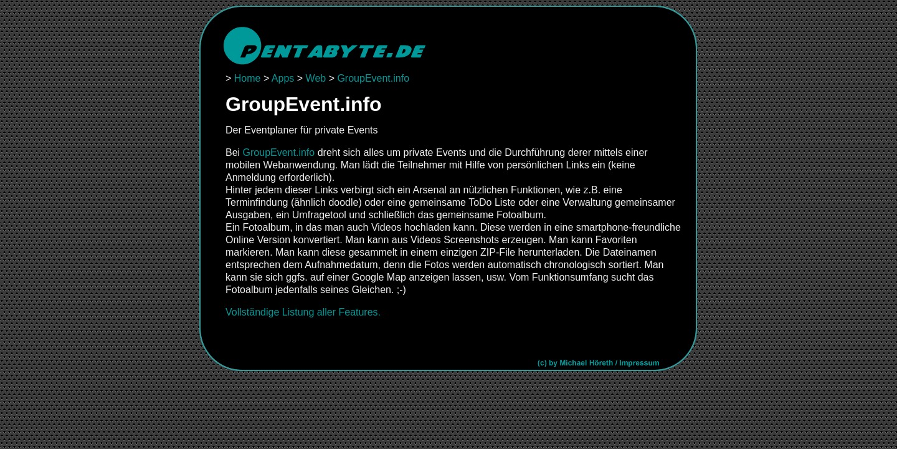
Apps (283, 78)
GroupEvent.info (373, 78)
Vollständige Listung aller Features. (303, 312)
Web (316, 78)
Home (247, 78)
